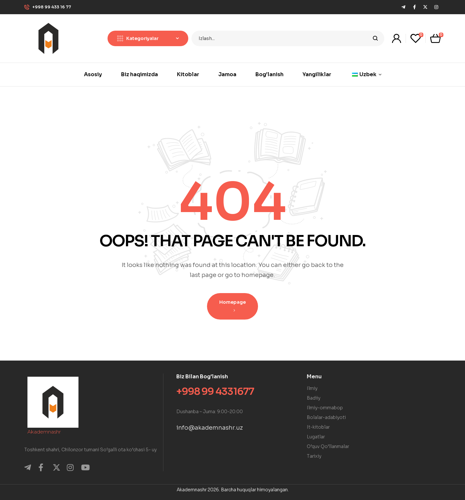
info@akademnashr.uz (209, 427)
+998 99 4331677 (215, 391)
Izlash (375, 38)
